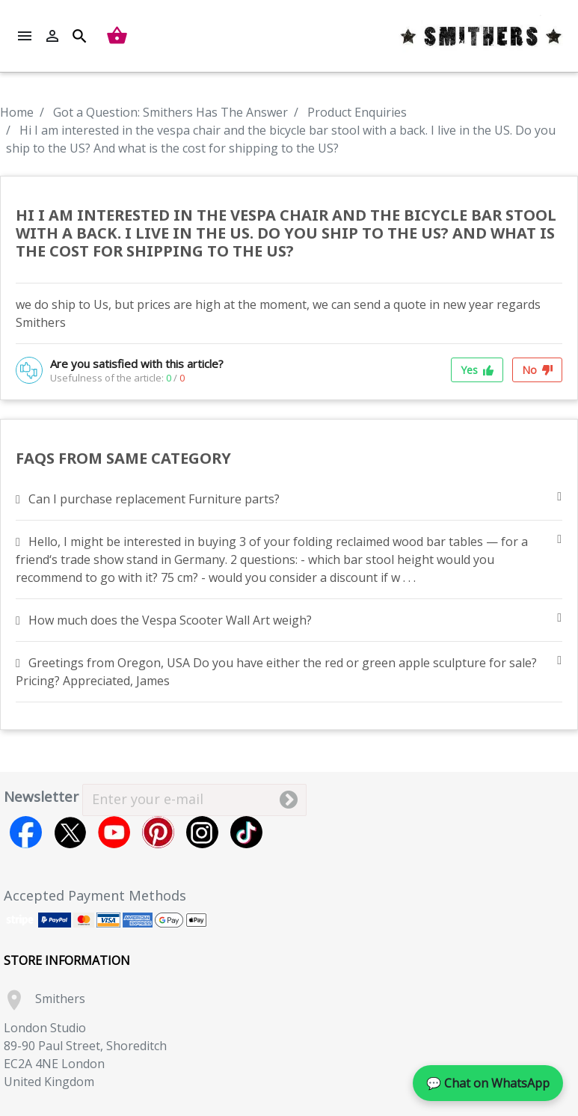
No (537, 370)
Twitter (70, 832)
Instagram (202, 832)
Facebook (26, 832)
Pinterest (158, 832)
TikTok (246, 832)
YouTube (114, 832)
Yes (477, 370)
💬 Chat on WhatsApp (488, 1083)
